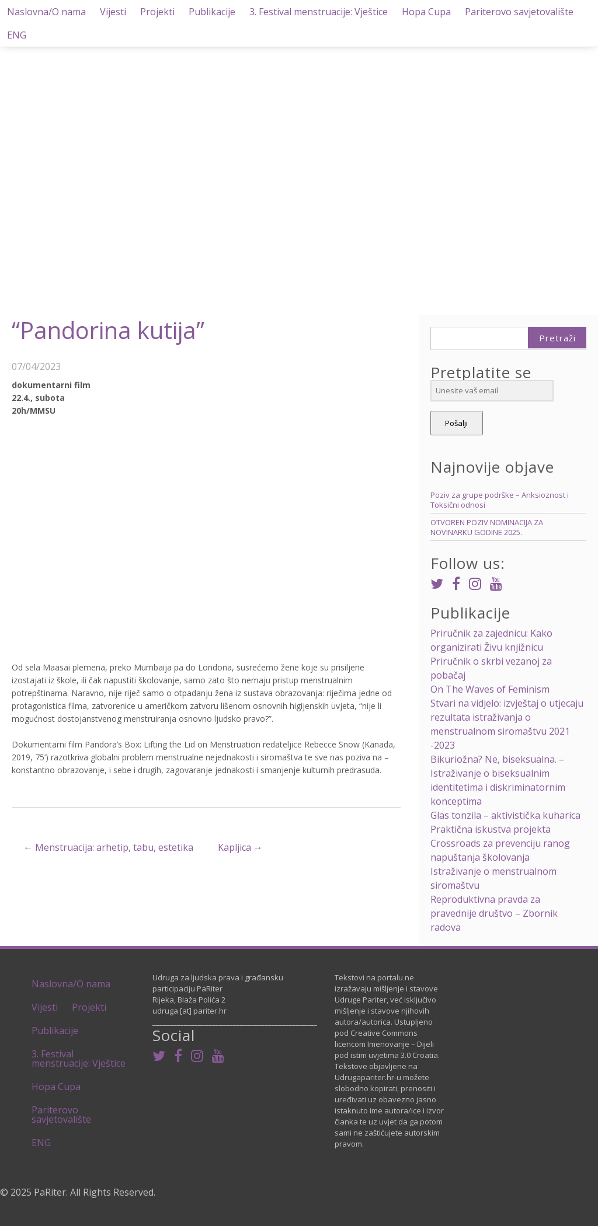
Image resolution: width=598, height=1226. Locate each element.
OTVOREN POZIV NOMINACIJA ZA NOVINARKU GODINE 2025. (486, 527)
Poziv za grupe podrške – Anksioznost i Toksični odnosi (499, 500)
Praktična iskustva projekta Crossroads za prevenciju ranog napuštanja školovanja (500, 843)
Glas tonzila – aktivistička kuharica (505, 815)
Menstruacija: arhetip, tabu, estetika (108, 847)
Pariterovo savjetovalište (519, 11)
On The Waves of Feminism (490, 689)
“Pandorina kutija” (108, 330)
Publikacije (212, 11)
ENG (16, 35)
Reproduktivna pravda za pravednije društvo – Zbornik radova (494, 913)
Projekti (157, 11)
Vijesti (113, 11)
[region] (299, 159)
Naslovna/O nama (46, 11)
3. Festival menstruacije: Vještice (318, 11)
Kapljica (240, 847)
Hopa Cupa (426, 11)
